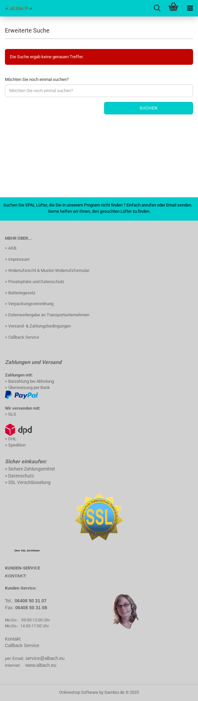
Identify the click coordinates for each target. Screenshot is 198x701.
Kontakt (12, 638)
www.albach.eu (40, 665)
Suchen (149, 108)
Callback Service (22, 645)
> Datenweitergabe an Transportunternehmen (47, 314)
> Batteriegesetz (20, 292)
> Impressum (17, 259)
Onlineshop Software (78, 692)
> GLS (10, 414)
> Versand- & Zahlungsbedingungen (38, 326)
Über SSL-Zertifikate (27, 550)
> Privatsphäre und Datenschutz (34, 281)
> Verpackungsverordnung (29, 303)
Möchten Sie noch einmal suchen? (37, 79)
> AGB (10, 248)
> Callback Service (22, 337)
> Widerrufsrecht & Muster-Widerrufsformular (47, 270)
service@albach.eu (44, 658)
